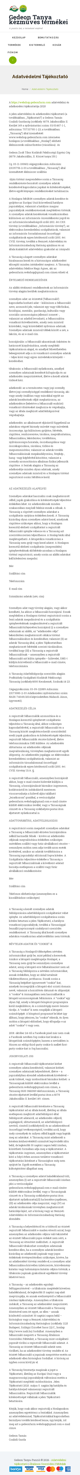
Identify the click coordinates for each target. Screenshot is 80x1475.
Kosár (57, 45)
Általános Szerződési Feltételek (47, 1464)
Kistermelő (37, 45)
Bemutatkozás (48, 37)
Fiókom (13, 52)
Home (25, 89)
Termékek (14, 45)
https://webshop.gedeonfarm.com (31, 102)
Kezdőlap (19, 37)
